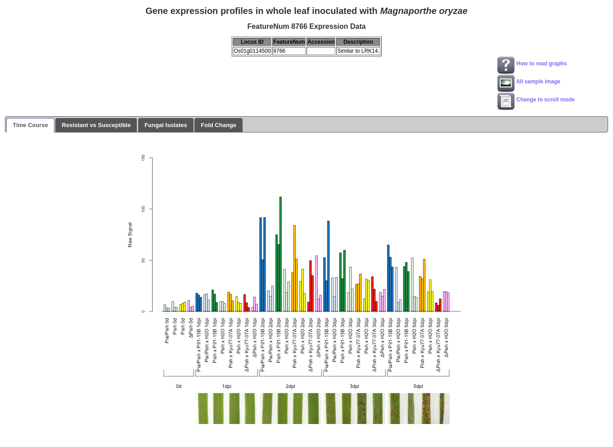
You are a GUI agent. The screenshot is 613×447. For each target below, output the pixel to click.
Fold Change (218, 125)
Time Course (30, 125)
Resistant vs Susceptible (96, 125)
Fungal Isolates (165, 125)
